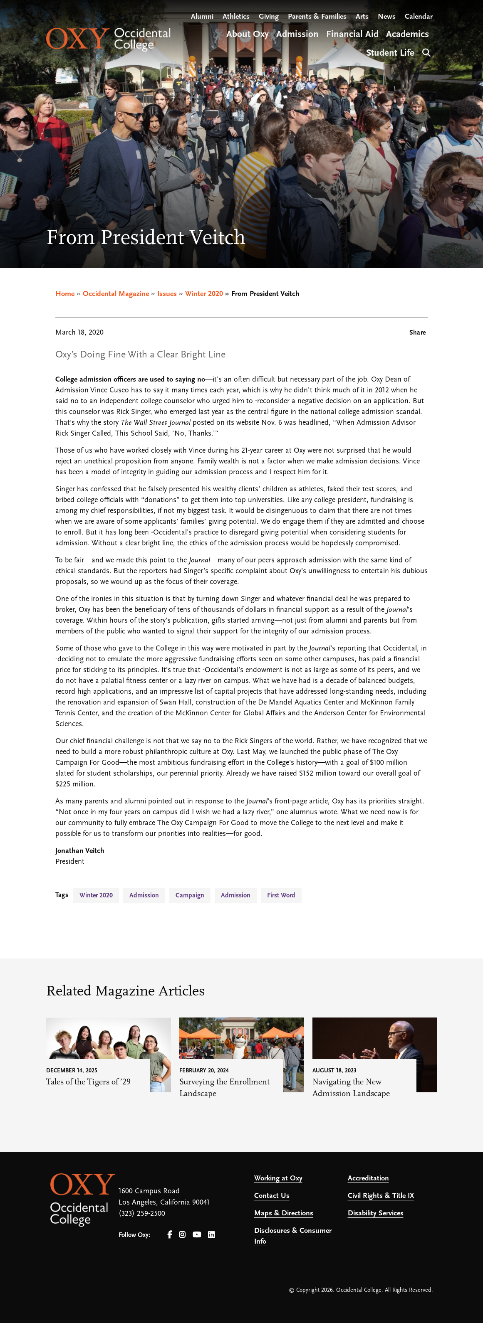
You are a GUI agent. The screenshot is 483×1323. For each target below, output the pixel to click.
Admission (144, 895)
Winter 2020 (204, 294)
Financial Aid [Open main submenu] (352, 34)
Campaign (190, 895)
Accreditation (368, 1179)
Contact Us (272, 1196)
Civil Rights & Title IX (381, 1196)
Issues (167, 294)
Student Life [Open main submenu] (390, 53)
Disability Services (376, 1213)
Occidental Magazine (116, 294)
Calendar (419, 17)
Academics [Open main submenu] (407, 34)
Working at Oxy (278, 1179)
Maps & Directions (283, 1213)
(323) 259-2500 (142, 1214)
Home (64, 294)
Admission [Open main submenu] (297, 34)
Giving (269, 17)
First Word (281, 895)
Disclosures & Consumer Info (293, 1236)
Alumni (202, 17)
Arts (362, 17)
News (387, 17)
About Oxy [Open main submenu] (247, 34)
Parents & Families (317, 17)
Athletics (236, 17)
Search (425, 51)
